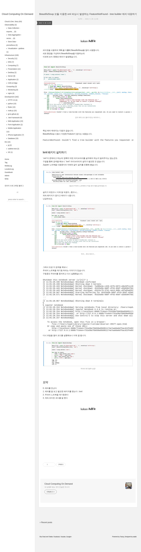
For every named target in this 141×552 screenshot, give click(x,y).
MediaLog (8, 166)
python (11, 104)
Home (7, 159)
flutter (11, 107)
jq (9, 145)
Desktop (11, 72)
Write (6, 179)
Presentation (13, 69)
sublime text (13, 149)
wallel (135, 549)
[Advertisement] (88, 448)
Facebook (57, 549)
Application (12, 79)
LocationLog (9, 169)
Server (11, 76)
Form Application (15, 125)
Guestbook (9, 172)
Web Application (15, 121)
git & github (13, 114)
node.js (12, 111)
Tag (6, 162)
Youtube (63, 549)
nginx (10, 93)
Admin (7, 176)
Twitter (51, 549)
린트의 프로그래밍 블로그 (14, 186)
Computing (12, 65)
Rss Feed (43, 549)
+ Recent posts (46, 535)
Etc (7, 142)
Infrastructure (12, 55)
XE (10, 152)
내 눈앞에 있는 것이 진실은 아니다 (57, 499)
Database (12, 138)
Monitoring (12, 90)
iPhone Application (15, 135)
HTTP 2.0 (12, 100)
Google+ (69, 549)
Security (12, 58)
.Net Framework (14, 118)
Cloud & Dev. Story (13, 21)
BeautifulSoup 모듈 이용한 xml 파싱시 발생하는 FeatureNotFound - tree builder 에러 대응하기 (88, 14)
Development (12, 97)
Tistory (122, 549)
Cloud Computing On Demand (17, 14)
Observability (11, 25)
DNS (10, 62)
